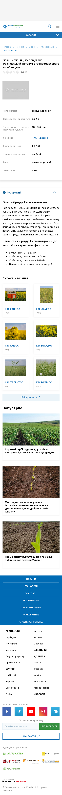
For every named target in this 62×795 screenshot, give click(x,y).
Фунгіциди (11, 643)
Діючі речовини (31, 607)
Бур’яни (10, 668)
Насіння (20, 47)
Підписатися (49, 726)
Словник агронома (31, 621)
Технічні (38, 637)
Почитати (31, 593)
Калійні (37, 675)
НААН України (40, 137)
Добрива (39, 656)
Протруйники (13, 662)
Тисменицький (9, 50)
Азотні (37, 662)
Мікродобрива (41, 687)
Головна (6, 47)
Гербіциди (11, 637)
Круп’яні (38, 631)
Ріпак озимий (47, 47)
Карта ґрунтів (31, 614)
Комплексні (40, 681)
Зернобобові (13, 687)
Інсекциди (11, 649)
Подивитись (31, 600)
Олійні (32, 47)
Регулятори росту (15, 656)
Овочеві (38, 643)
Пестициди (13, 631)
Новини (31, 578)
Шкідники (40, 649)
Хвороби (39, 694)
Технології (31, 586)
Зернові (10, 681)
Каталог (42, 35)
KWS (7, 313)
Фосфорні (39, 668)
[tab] (31, 192)
